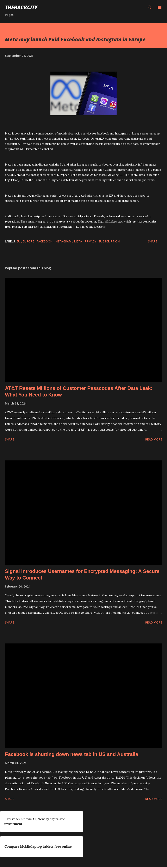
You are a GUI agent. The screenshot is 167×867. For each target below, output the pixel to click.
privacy (91, 241)
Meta (78, 241)
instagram (63, 241)
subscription (109, 241)
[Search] (149, 7)
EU (19, 241)
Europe (29, 241)
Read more (153, 439)
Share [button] (152, 241)
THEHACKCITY (21, 7)
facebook (45, 241)
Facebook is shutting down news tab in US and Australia (71, 754)
